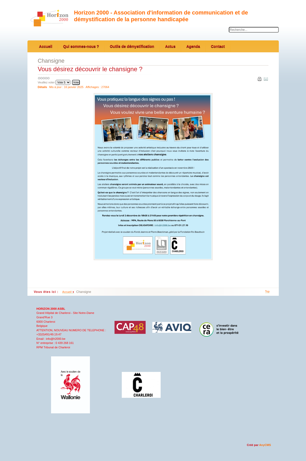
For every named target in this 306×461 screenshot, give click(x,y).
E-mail (265, 79)
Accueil (67, 291)
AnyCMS (265, 444)
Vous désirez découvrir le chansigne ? (90, 69)
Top (267, 291)
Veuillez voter (46, 82)
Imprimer (259, 79)
